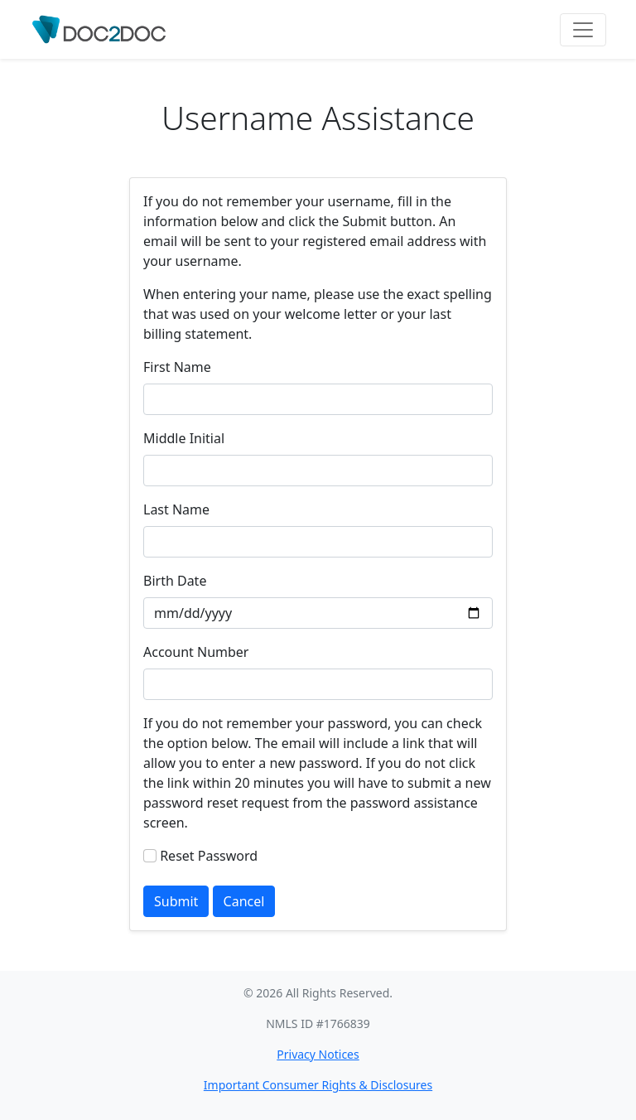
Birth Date (174, 581)
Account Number (195, 652)
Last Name (176, 509)
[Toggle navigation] (583, 29)
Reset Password (209, 856)
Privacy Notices (318, 1054)
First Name (177, 367)
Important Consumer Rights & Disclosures (318, 1085)
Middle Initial (183, 438)
